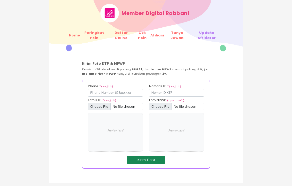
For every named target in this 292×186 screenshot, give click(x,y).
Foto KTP (102, 100)
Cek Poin (142, 35)
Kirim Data (146, 159)
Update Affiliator (207, 35)
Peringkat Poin (94, 35)
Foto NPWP (166, 100)
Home (74, 35)
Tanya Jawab (177, 35)
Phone (100, 86)
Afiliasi (157, 35)
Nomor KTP (165, 86)
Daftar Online (121, 35)
